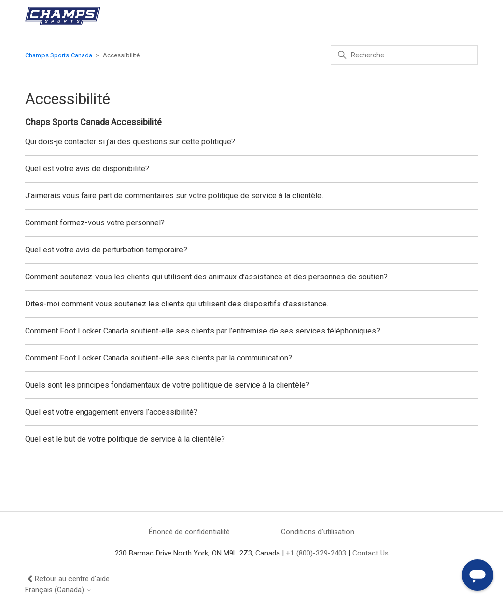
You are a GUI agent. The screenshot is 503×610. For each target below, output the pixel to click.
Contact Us (370, 553)
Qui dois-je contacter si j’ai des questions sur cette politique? (130, 141)
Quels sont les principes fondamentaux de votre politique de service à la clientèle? (167, 384)
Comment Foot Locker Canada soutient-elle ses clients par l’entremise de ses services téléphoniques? (202, 330)
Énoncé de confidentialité (189, 531)
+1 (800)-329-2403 (316, 553)
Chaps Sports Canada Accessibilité (93, 122)
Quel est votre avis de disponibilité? (87, 168)
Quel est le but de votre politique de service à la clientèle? (125, 439)
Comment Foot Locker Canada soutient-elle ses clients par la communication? (158, 357)
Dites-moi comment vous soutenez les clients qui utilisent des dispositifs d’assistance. (176, 303)
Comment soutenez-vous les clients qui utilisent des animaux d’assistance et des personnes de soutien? (206, 276)
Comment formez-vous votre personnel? (95, 222)
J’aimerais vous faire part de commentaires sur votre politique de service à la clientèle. (174, 195)
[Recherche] (404, 55)
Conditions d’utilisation (317, 531)
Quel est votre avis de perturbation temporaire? (106, 249)
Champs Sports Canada (58, 55)
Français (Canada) (58, 590)
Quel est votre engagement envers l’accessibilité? (111, 411)
